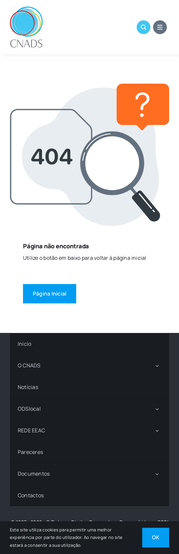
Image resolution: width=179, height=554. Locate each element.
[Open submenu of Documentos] (157, 473)
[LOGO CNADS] (26, 9)
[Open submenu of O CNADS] (157, 365)
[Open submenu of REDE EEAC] (157, 430)
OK (155, 537)
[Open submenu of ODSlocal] (157, 409)
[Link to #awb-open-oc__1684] (160, 27)
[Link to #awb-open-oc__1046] (143, 27)
